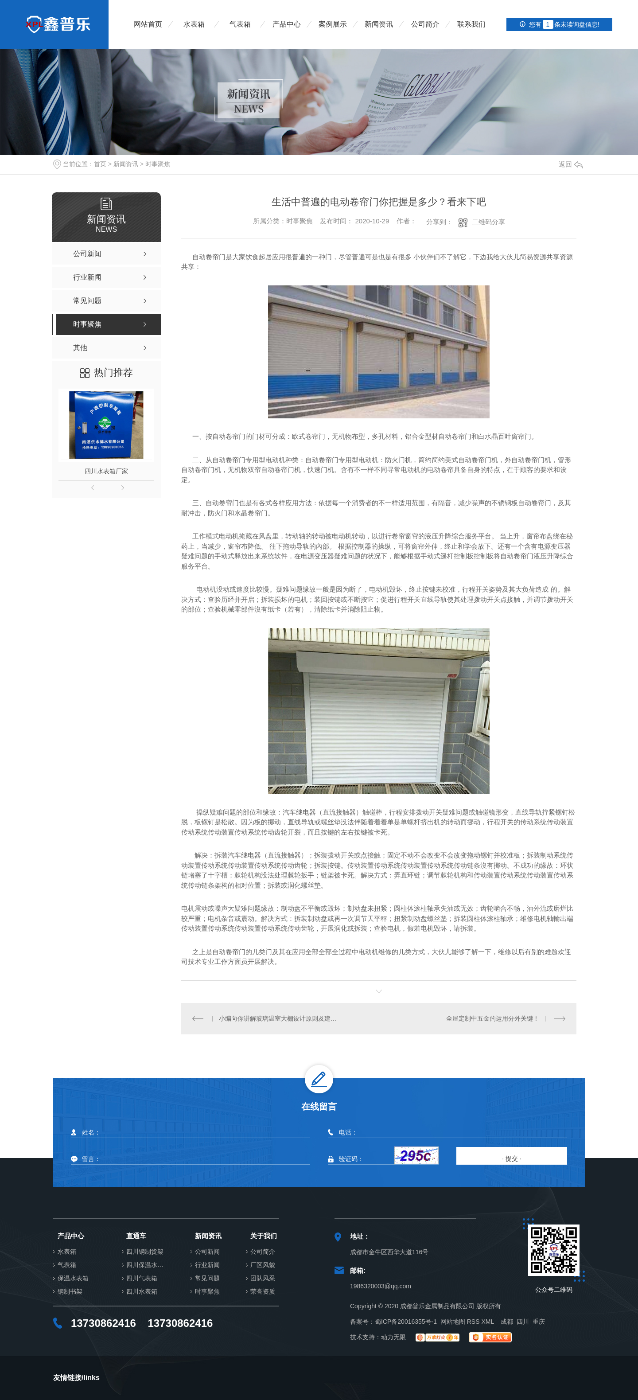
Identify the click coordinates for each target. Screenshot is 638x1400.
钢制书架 (70, 1291)
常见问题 (207, 1278)
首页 (100, 164)
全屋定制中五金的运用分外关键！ (492, 1018)
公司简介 (425, 24)
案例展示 (333, 24)
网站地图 (452, 1321)
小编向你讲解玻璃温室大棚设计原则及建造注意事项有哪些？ (280, 1018)
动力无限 (393, 1337)
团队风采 (262, 1278)
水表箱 (194, 24)
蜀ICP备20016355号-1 (406, 1321)
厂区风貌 (262, 1265)
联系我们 (471, 24)
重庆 (539, 1321)
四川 (523, 1321)
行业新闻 (207, 1265)
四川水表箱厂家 (106, 471)
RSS (473, 1321)
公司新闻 (207, 1251)
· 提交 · (511, 1158)
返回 (571, 164)
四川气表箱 (141, 1278)
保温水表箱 (73, 1278)
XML (487, 1321)
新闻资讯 (379, 24)
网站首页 (148, 24)
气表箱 (240, 24)
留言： (189, 1159)
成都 (507, 1321)
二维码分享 (488, 222)
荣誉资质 (262, 1291)
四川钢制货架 (144, 1251)
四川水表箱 (141, 1291)
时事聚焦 (157, 164)
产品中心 (286, 24)
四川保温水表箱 (147, 1265)
